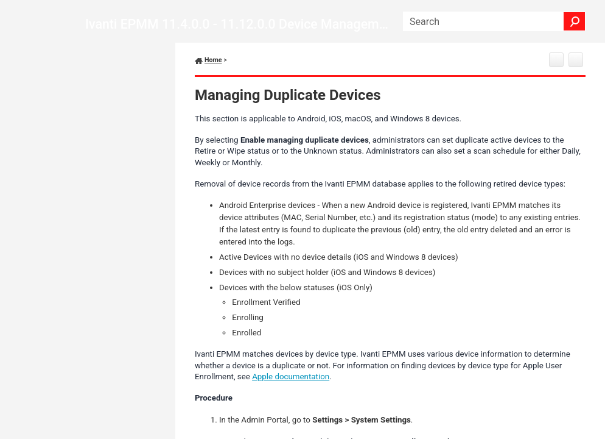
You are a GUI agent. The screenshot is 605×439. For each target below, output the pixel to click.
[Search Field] (494, 21)
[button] (575, 21)
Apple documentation (290, 376)
